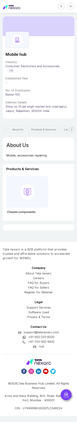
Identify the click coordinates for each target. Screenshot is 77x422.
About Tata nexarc (39, 273)
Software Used (38, 312)
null (41, 346)
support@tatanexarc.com (41, 332)
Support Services (39, 307)
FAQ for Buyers (38, 283)
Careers (38, 278)
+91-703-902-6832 (41, 341)
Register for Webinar (38, 292)
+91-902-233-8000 (41, 337)
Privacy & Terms (38, 317)
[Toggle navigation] (70, 6)
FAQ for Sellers (38, 287)
